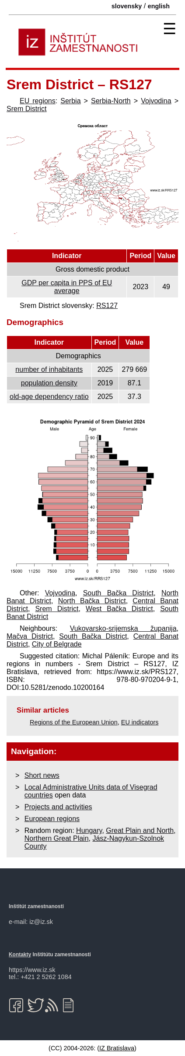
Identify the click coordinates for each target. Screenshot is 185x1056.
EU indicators (140, 722)
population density (49, 383)
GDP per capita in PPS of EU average (66, 286)
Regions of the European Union (74, 722)
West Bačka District (119, 608)
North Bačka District (92, 601)
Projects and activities (58, 807)
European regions (52, 818)
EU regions (38, 101)
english (159, 6)
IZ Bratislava (116, 1048)
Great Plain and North (140, 830)
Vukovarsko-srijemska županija (123, 628)
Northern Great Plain (56, 838)
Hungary (89, 830)
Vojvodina (156, 101)
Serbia (70, 101)
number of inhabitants (49, 369)
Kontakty (20, 954)
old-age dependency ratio (49, 396)
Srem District (27, 108)
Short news (41, 775)
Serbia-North (111, 101)
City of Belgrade (57, 644)
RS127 (107, 305)
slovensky (127, 6)
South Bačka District (118, 593)
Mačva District (30, 636)
